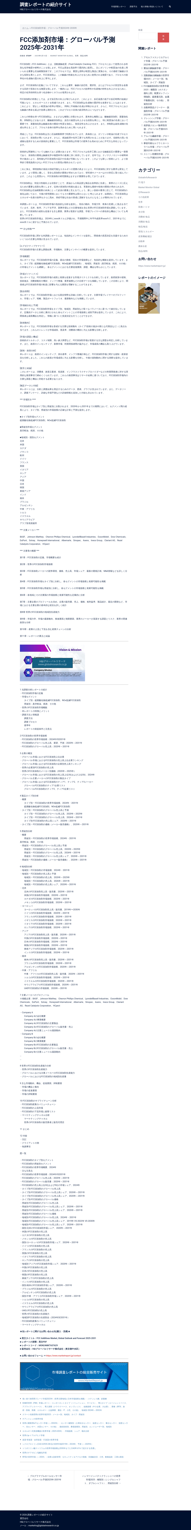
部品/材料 (84, 56)
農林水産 (142, 246)
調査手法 (133, 6)
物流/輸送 (143, 226)
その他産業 (143, 197)
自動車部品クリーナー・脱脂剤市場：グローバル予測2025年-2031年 (156, 111)
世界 (77, 56)
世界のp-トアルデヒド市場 (33, 1435)
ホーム (25, 28)
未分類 (141, 212)
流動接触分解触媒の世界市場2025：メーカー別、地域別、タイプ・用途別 (156, 79)
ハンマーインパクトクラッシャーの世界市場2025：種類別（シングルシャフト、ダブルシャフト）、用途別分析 (101, 1479)
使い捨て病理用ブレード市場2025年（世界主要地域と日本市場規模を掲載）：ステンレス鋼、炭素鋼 (64, 1399)
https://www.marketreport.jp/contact (63, 1355)
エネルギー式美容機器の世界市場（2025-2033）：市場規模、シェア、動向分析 (55, 1431)
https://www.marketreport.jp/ (152, 266)
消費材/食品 (144, 217)
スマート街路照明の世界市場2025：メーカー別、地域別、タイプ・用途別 (53, 1414)
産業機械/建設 (145, 236)
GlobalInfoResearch (147, 177)
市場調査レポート (118, 6)
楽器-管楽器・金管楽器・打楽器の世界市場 (40, 1440)
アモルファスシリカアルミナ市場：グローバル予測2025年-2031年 (156, 61)
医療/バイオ (144, 207)
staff (28, 56)
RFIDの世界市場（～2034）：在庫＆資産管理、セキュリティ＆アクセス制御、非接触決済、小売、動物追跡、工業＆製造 (73, 1457)
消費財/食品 (144, 221)
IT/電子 (141, 182)
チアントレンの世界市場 (32, 1419)
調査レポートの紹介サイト (46, 4)
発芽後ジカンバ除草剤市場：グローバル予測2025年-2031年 (156, 129)
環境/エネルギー (146, 231)
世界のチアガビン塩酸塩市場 (34, 1453)
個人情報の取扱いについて (152, 6)
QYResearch (144, 192)
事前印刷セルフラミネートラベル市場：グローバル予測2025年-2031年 (156, 147)
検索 (140, 30)
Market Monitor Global (61, 56)
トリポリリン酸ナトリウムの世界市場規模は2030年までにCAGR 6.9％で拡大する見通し (59, 1448)
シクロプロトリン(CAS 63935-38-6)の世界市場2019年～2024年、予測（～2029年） (57, 1444)
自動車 (141, 241)
